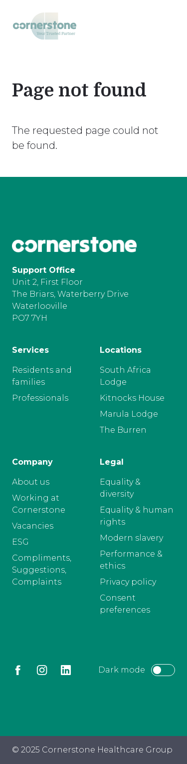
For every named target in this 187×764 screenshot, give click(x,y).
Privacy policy (128, 582)
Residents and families (42, 376)
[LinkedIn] (66, 670)
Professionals (40, 398)
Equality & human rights (137, 516)
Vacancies (32, 526)
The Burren (123, 430)
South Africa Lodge (125, 376)
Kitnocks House (132, 398)
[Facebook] (18, 670)
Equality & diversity (120, 488)
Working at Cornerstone (38, 504)
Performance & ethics (131, 560)
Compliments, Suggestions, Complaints (41, 570)
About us (30, 482)
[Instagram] (42, 670)
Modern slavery (131, 538)
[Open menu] (162, 27)
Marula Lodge (129, 414)
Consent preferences (125, 604)
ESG (20, 542)
